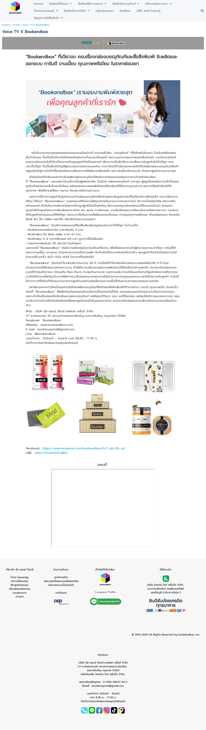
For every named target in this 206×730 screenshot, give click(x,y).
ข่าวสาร (16, 25)
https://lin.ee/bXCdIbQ (51, 453)
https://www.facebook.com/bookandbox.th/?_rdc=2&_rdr (84, 448)
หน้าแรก (6, 25)
